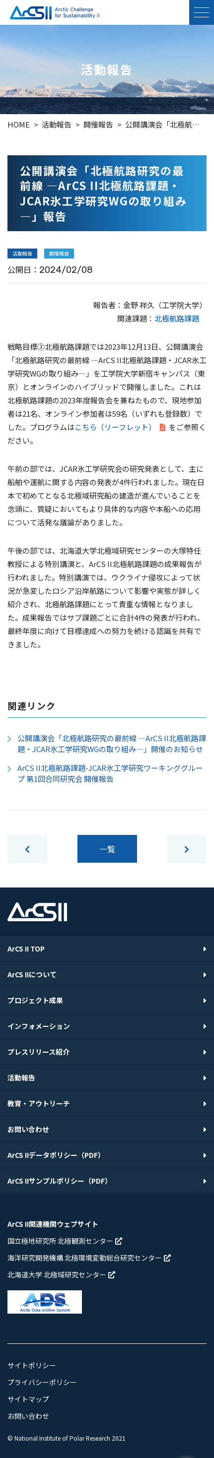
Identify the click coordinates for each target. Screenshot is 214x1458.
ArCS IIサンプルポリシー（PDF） (59, 1181)
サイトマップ (28, 1399)
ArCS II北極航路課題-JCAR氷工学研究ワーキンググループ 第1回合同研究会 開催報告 (110, 773)
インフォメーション (38, 1026)
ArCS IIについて (32, 974)
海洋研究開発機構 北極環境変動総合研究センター (89, 1258)
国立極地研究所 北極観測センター (64, 1241)
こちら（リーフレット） (120, 427)
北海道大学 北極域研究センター (61, 1274)
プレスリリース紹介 (38, 1052)
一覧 (107, 849)
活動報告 (21, 1077)
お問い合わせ (28, 1129)
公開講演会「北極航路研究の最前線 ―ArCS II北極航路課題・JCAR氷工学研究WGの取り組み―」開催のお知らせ (111, 744)
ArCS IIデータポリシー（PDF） (56, 1155)
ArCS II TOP (26, 948)
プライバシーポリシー (42, 1382)
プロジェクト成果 (35, 1000)
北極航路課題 (176, 318)
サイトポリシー (31, 1365)
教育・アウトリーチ (38, 1103)
